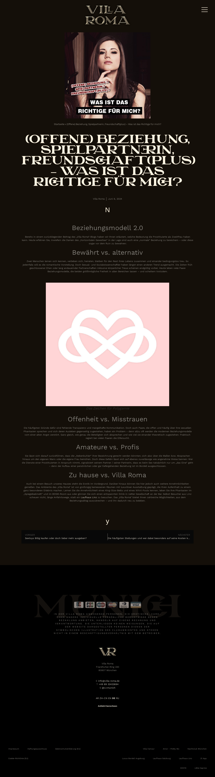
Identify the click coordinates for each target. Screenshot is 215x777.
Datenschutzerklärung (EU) (67, 749)
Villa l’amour (149, 749)
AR (97, 698)
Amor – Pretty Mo (171, 749)
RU (117, 698)
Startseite (59, 124)
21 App (203, 758)
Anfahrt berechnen (107, 706)
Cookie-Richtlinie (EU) (18, 758)
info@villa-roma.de (108, 681)
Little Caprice (201, 768)
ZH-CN (103, 698)
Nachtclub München (197, 749)
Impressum (13, 749)
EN (109, 698)
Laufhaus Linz (89, 497)
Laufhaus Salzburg (162, 758)
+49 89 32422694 (109, 684)
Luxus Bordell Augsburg (133, 758)
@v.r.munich (108, 687)
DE (113, 698)
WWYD (183, 768)
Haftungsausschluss (37, 749)
